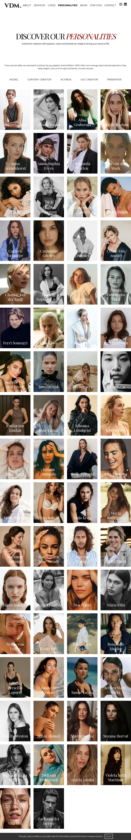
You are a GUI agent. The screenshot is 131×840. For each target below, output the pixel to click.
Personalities (68, 5)
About (27, 5)
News (83, 5)
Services (39, 5)
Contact (110, 5)
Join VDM (96, 5)
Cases (52, 5)
